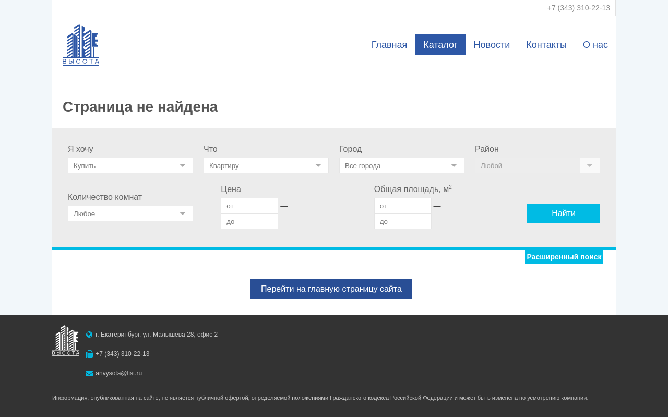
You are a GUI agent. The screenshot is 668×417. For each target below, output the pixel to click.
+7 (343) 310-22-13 (578, 8)
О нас (595, 45)
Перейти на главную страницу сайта (331, 288)
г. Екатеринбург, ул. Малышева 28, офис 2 (157, 334)
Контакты (546, 45)
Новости (492, 45)
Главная (390, 45)
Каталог (440, 45)
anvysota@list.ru (119, 373)
